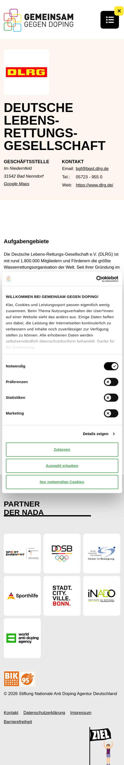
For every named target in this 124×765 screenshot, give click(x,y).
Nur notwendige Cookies (62, 482)
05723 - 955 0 (89, 177)
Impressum (80, 712)
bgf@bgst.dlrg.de (92, 168)
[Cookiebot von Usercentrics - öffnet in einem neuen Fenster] (96, 279)
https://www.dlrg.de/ (94, 185)
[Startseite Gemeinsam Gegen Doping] (38, 20)
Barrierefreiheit (18, 721)
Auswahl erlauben (62, 465)
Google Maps (16, 183)
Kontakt (11, 712)
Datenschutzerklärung (44, 712)
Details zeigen (95, 434)
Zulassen (62, 449)
